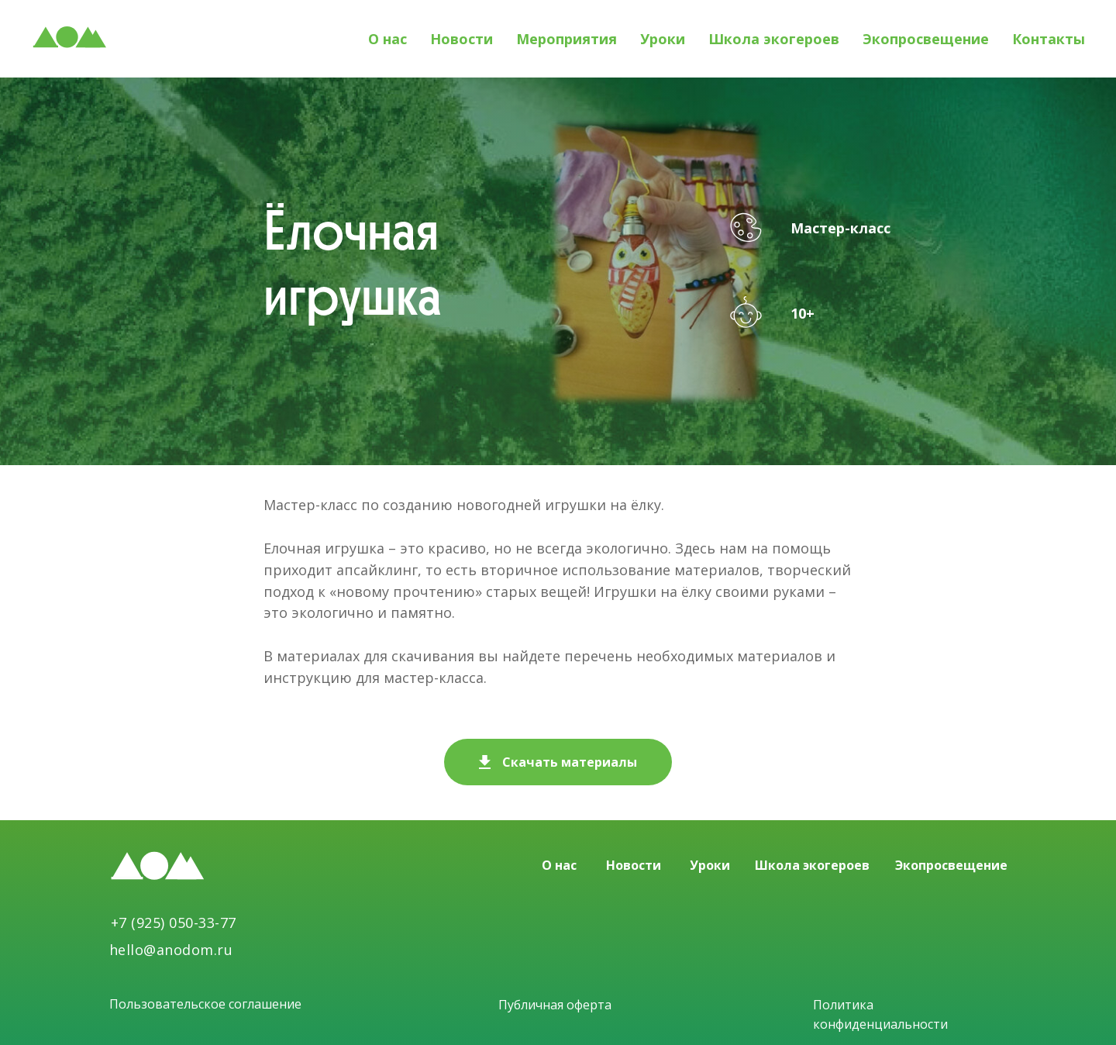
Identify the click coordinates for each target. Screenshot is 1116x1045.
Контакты (1048, 38)
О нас (387, 38)
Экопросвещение (926, 38)
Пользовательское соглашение (205, 1003)
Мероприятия (566, 38)
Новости (461, 38)
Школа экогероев (773, 38)
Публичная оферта (554, 1004)
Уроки (662, 38)
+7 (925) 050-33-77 (173, 922)
